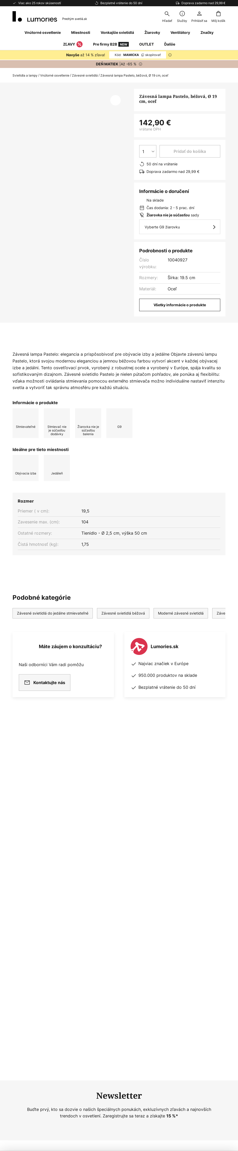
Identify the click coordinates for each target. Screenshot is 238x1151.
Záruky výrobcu (28, 951)
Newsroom (96, 933)
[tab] (41, 351)
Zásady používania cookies (185, 915)
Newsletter (96, 915)
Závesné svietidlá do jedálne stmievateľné (52, 629)
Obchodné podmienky (180, 924)
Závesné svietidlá (85, 75)
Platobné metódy (29, 942)
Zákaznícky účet (29, 960)
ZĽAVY (73, 44)
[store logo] (50, 16)
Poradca (116, 942)
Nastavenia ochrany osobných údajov (49, 1106)
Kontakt (20, 915)
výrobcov (144, 861)
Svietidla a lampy (25, 75)
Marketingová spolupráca (110, 924)
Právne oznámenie (176, 933)
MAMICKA (138, 55)
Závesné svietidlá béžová (123, 629)
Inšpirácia (94, 942)
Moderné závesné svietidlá (181, 629)
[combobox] (167, 16)
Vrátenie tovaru (28, 933)
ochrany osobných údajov (119, 855)
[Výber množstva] (147, 151)
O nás (90, 906)
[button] (115, 100)
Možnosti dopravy (30, 924)
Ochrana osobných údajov (184, 906)
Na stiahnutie (153, 350)
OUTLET (146, 44)
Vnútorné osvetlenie (54, 75)
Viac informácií (101, 350)
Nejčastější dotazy (31, 906)
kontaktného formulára (134, 850)
